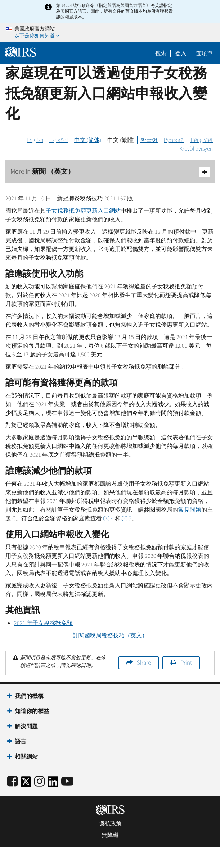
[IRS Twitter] (26, 784)
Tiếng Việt (201, 140)
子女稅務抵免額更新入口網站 (83, 211)
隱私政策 (110, 823)
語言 (20, 742)
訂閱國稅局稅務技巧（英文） (110, 635)
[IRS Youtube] (67, 782)
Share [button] (144, 663)
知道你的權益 (32, 711)
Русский (174, 140)
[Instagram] (39, 782)
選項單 (204, 53)
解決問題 (26, 726)
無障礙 (110, 835)
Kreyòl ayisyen (196, 149)
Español (58, 140)
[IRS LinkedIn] (53, 784)
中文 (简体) (87, 140)
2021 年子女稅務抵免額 (43, 623)
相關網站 (26, 757)
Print (186, 663)
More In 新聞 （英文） (110, 172)
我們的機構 (29, 696)
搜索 (161, 53)
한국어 (149, 140)
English (35, 140)
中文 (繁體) (120, 140)
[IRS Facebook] (12, 782)
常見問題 (189, 510)
